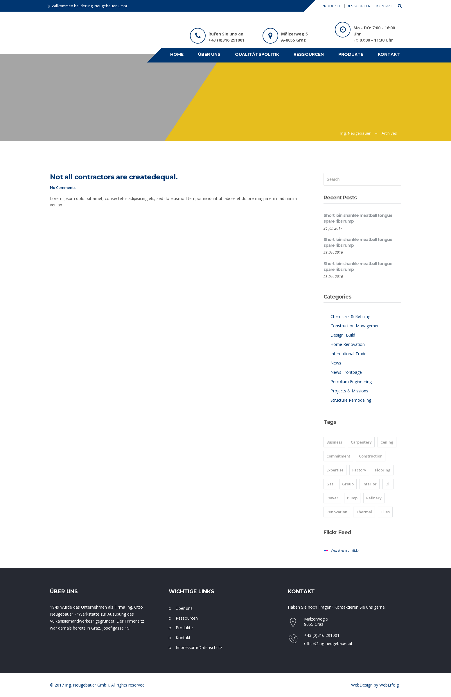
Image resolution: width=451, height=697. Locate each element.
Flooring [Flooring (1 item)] (383, 470)
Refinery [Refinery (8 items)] (374, 498)
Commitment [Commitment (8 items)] (338, 456)
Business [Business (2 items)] (334, 442)
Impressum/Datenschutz (199, 647)
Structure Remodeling (350, 400)
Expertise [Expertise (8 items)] (335, 470)
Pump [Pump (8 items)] (352, 498)
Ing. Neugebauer (355, 133)
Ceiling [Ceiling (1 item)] (386, 442)
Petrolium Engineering (351, 381)
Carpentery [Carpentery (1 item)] (361, 442)
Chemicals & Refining (350, 316)
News (335, 363)
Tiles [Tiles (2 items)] (385, 511)
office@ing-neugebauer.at (328, 643)
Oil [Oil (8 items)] (388, 484)
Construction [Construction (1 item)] (370, 456)
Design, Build (342, 335)
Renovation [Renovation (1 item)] (336, 511)
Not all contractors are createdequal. (113, 177)
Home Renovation (347, 344)
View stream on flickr (345, 550)
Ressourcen (187, 618)
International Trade (348, 353)
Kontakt (183, 637)
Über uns (184, 608)
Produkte (184, 627)
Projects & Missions (349, 391)
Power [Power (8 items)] (332, 498)
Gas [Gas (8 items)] (329, 484)
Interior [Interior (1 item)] (369, 484)
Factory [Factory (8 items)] (359, 470)
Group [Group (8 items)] (348, 484)
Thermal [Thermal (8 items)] (364, 511)
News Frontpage (346, 372)
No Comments (63, 187)
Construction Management (355, 325)
